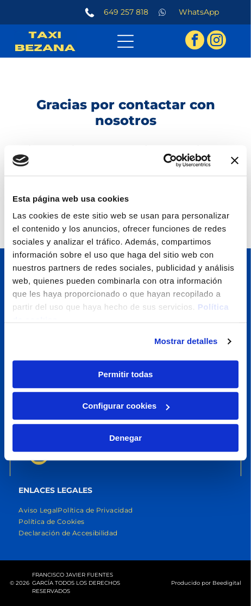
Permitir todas (125, 374)
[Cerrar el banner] (235, 160)
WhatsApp (199, 12)
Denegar (125, 437)
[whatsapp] (213, 576)
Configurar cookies (126, 406)
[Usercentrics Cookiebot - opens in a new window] (163, 161)
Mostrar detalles (186, 341)
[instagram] (216, 41)
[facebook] (194, 41)
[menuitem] (38, 510)
